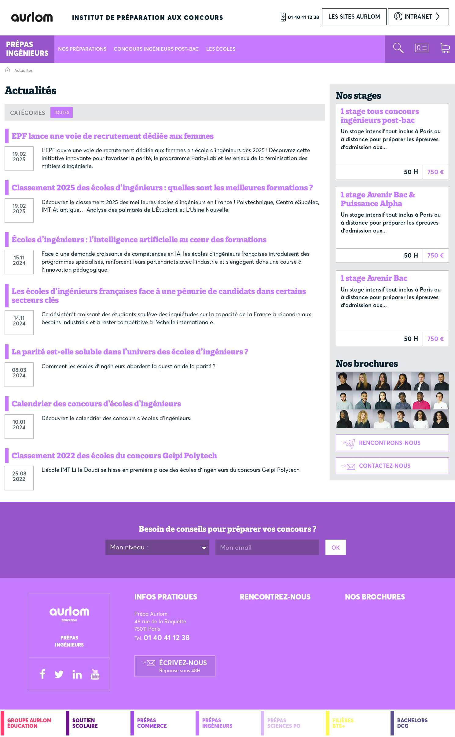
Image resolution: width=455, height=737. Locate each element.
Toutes (61, 112)
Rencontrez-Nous (275, 596)
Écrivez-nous (183, 666)
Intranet (418, 16)
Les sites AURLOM (354, 16)
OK (336, 547)
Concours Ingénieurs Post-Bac (156, 49)
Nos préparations (82, 49)
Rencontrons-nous (378, 443)
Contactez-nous (373, 466)
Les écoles (220, 49)
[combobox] (157, 547)
